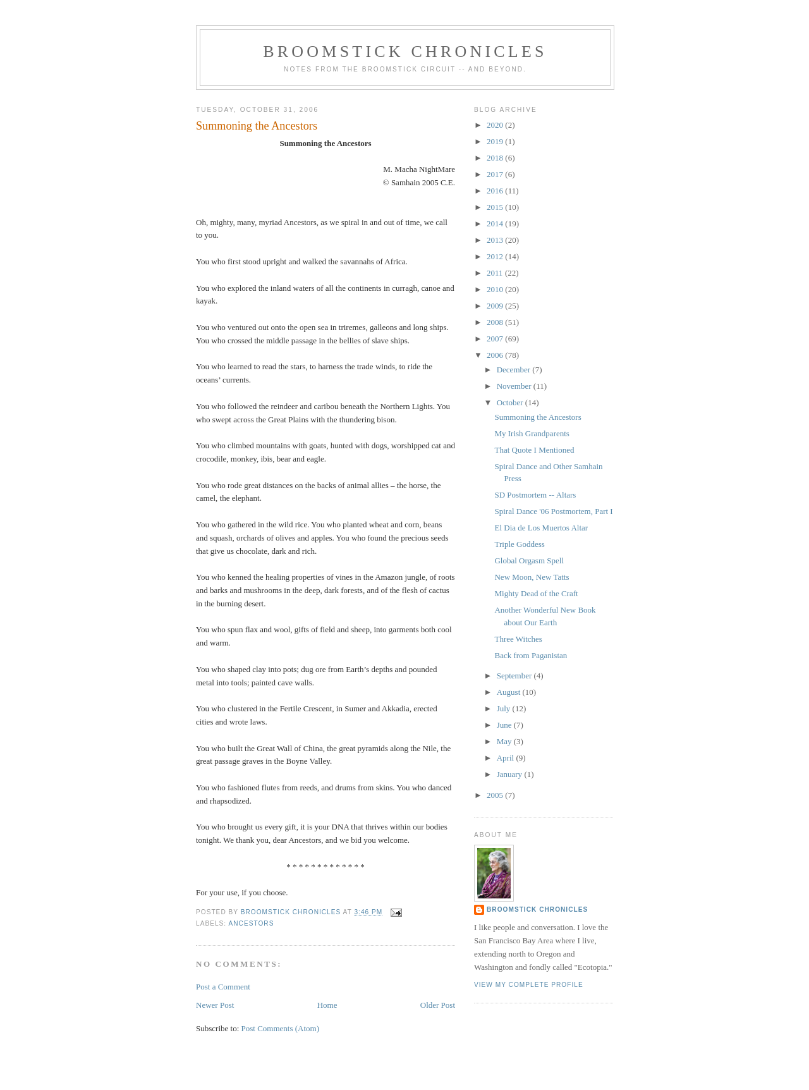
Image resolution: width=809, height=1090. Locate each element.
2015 (496, 207)
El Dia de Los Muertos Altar (541, 527)
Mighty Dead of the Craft (536, 593)
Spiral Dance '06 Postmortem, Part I (553, 511)
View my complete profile (528, 984)
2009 (496, 305)
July (505, 708)
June (505, 725)
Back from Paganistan (530, 655)
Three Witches (518, 639)
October (511, 402)
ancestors (251, 923)
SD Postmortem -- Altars (535, 494)
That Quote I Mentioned (534, 450)
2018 (496, 157)
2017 (496, 174)
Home (327, 1005)
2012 (496, 256)
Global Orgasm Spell (529, 560)
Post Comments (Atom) (280, 1028)
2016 (496, 190)
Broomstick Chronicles (405, 51)
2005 (496, 795)
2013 (496, 240)
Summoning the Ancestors (537, 417)
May (505, 741)
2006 (496, 355)
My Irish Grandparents (531, 433)
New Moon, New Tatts (531, 577)
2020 (496, 125)
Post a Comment (223, 986)
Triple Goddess (519, 544)
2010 (496, 289)
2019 (496, 141)
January (511, 774)
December (515, 369)
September (515, 675)
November (515, 386)
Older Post (437, 1005)
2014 (496, 223)
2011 (496, 273)
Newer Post (215, 1005)
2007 (496, 338)
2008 (496, 322)
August (510, 692)
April (506, 757)
